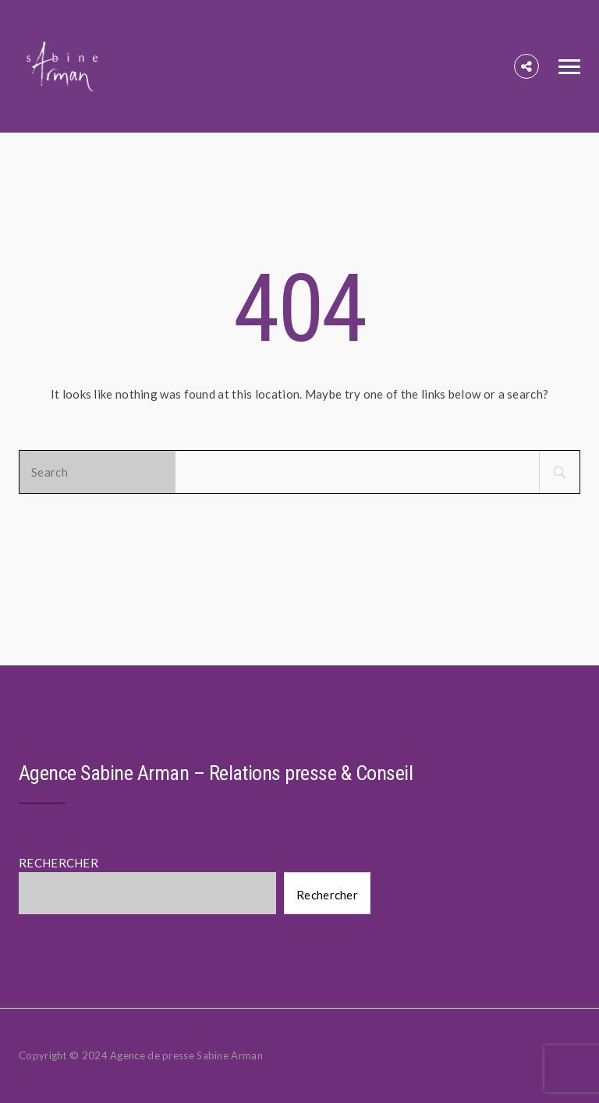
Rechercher (327, 895)
